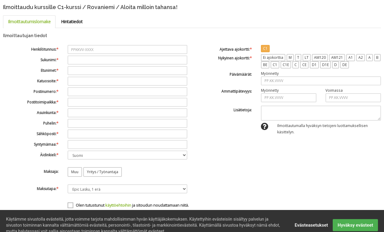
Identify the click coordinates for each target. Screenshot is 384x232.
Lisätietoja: (242, 110)
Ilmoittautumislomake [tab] (29, 21)
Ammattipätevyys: (236, 91)
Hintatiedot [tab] (72, 21)
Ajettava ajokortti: (236, 49)
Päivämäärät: (241, 74)
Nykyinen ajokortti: (235, 58)
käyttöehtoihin (118, 205)
